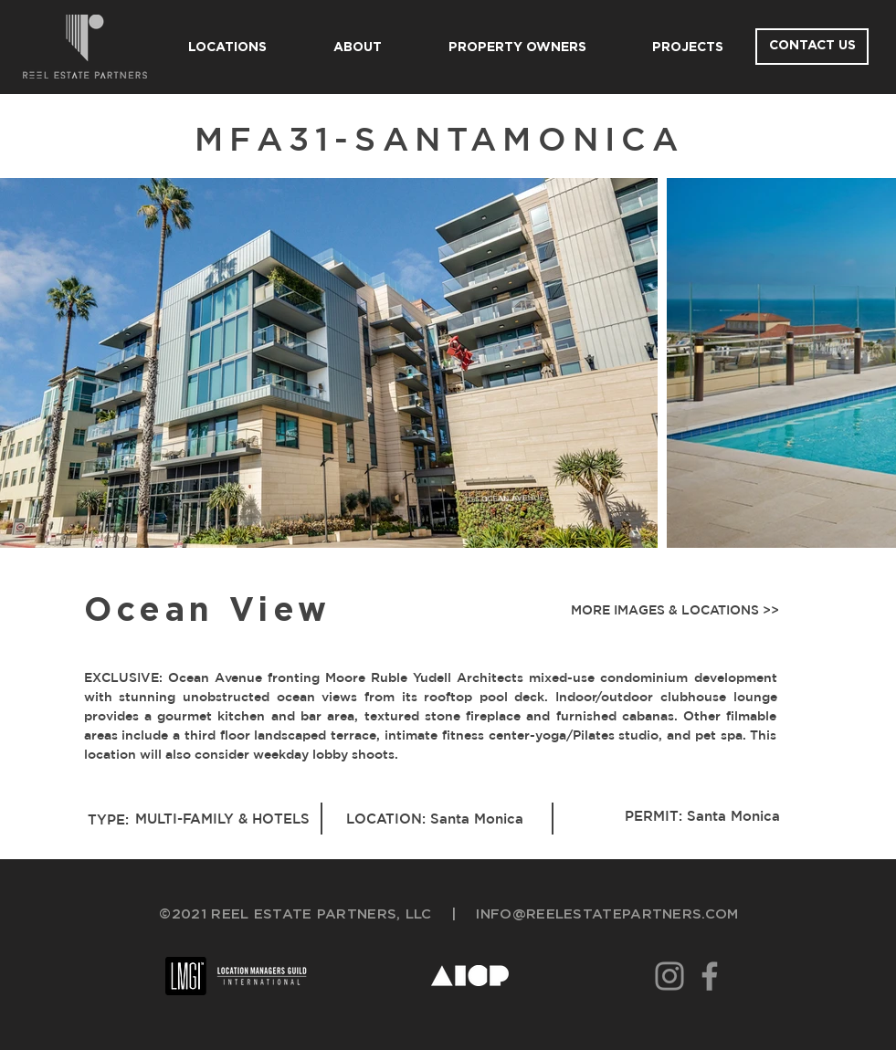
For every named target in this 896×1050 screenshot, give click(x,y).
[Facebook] (709, 976)
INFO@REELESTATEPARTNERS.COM (607, 914)
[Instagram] (669, 976)
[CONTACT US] (812, 46)
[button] (671, 611)
